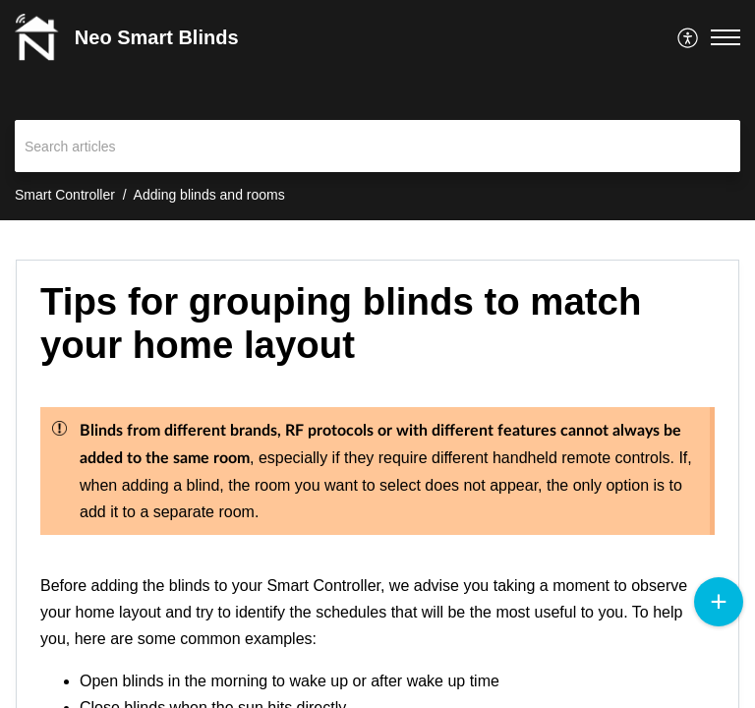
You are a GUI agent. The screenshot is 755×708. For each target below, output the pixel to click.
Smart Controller (65, 195)
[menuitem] (689, 37)
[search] (377, 146)
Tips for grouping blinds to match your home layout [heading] (340, 323)
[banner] (377, 110)
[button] (689, 37)
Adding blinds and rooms (209, 195)
